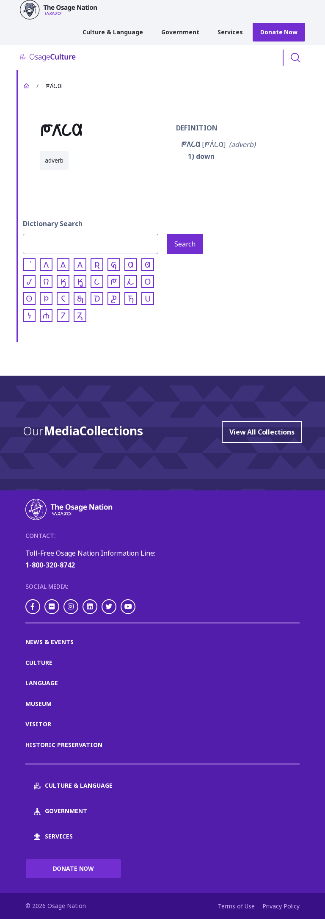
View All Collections (262, 432)
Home (26, 86)
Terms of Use (236, 906)
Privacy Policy (281, 906)
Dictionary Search (53, 223)
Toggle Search (295, 58)
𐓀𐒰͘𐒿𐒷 (190, 144)
